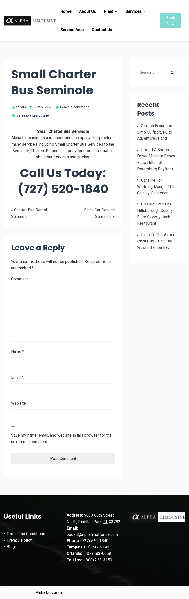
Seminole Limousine (32, 115)
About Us (87, 11)
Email (17, 377)
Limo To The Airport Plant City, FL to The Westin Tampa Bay (156, 241)
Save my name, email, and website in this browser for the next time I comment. (61, 438)
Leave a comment (74, 107)
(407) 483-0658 (97, 553)
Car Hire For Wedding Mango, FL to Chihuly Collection (157, 186)
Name (17, 351)
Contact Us (102, 29)
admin (19, 107)
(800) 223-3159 (98, 560)
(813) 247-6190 (95, 547)
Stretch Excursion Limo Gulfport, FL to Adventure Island (154, 132)
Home (65, 11)
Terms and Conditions (26, 533)
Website (18, 403)
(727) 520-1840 (94, 540)
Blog (11, 546)
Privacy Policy (19, 540)
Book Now (170, 21)
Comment (21, 279)
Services (134, 11)
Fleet (108, 11)
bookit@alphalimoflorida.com (92, 534)
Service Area (72, 29)
